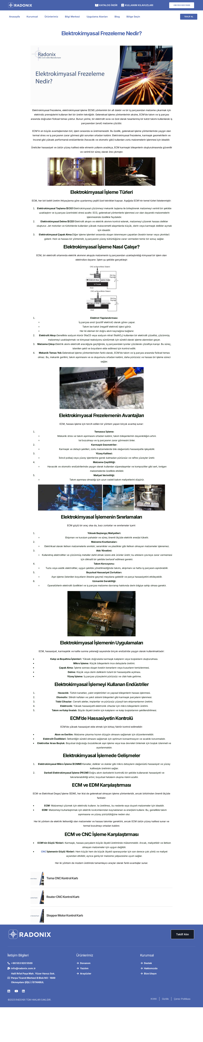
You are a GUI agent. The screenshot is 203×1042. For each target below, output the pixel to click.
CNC (43, 851)
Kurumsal (32, 16)
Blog (117, 16)
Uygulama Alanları (97, 16)
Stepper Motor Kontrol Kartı (64, 915)
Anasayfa (14, 16)
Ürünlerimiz (51, 16)
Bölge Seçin (133, 16)
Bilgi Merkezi (72, 16)
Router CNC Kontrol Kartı (62, 897)
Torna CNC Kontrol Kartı (62, 878)
